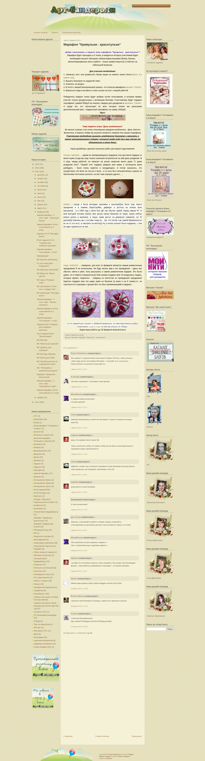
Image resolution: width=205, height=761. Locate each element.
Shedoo (74, 578)
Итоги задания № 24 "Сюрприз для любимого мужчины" (46, 243)
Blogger (131, 754)
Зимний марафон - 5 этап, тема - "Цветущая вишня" (48, 218)
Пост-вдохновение (42, 577)
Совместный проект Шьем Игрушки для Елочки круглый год (46, 606)
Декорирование (40, 451)
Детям (36, 457)
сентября (41, 186)
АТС (35, 416)
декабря (40, 175)
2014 (37, 164)
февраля (41, 212)
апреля (40, 204)
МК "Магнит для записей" (48, 344)
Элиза (73, 414)
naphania (74, 435)
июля (39, 193)
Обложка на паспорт (42, 555)
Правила (55, 32)
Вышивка (38, 444)
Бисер (36, 422)
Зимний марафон (41, 473)
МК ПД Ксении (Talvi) (46, 358)
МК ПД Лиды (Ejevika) (46, 354)
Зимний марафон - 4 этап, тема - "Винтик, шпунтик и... (47, 302)
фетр (36, 634)
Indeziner (109, 758)
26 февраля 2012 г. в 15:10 (79, 606)
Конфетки (38, 505)
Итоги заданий (40, 490)
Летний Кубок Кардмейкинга (46, 512)
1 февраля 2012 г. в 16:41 (79, 474)
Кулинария (38, 508)
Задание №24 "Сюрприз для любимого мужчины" (47, 327)
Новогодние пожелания (44, 543)
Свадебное (38, 590)
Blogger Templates (105, 756)
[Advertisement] (84, 715)
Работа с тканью (41, 581)
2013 (37, 168)
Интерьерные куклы (42, 486)
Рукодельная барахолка (71, 32)
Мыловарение (40, 540)
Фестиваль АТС (40, 631)
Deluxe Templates (124, 756)
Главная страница (40, 32)
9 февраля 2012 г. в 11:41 (79, 571)
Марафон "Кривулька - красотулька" (92, 337)
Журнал (37, 464)
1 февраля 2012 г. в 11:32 (79, 369)
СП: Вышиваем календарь (45, 615)
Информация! (43, 256)
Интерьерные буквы (42, 480)
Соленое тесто (40, 612)
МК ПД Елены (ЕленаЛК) (47, 270)
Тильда (37, 621)
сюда (91, 326)
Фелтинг (37, 627)
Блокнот (37, 432)
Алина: (66, 204)
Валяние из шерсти (42, 435)
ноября (40, 178)
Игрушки (37, 477)
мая (39, 201)
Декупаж (37, 454)
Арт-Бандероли (114, 754)
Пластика (38, 571)
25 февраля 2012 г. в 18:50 (79, 588)
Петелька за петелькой (43, 568)
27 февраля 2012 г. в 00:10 (79, 626)
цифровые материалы (43, 644)
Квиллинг (38, 496)
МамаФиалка (77, 394)
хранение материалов (43, 640)
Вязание (37, 447)
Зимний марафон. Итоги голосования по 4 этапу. (47, 227)
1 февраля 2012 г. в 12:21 (79, 407)
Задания (37, 467)
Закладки (38, 470)
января (40, 397)
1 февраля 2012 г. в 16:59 (79, 492)
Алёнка (74, 613)
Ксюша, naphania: (71, 155)
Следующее (68, 736)
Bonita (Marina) (78, 596)
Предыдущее (137, 736)
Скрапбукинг (39, 594)
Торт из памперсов (42, 624)
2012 (37, 171)
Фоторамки (38, 637)
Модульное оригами (42, 536)
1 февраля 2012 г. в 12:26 (79, 428)
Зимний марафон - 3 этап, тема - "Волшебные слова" (46, 383)
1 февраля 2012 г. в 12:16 (79, 387)
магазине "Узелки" (132, 103)
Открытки (38, 564)
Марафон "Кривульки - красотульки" (92, 44)
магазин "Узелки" (133, 87)
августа (40, 190)
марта (39, 208)
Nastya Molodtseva (79, 353)
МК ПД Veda (42, 340)
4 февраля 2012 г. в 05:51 (79, 530)
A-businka (75, 377)
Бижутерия (38, 419)
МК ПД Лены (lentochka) (47, 260)
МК (35, 533)
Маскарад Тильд (41, 530)
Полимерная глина (42, 574)
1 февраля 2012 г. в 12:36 (79, 454)
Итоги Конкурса (40, 493)
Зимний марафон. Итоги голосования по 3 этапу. (47, 311)
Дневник (37, 460)
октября (40, 182)
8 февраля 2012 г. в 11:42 (79, 550)
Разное (37, 584)
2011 (37, 402)
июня (39, 197)
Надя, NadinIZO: (71, 265)
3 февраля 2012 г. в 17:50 (79, 509)
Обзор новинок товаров (44, 552)
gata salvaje (76, 517)
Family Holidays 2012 (42, 647)
